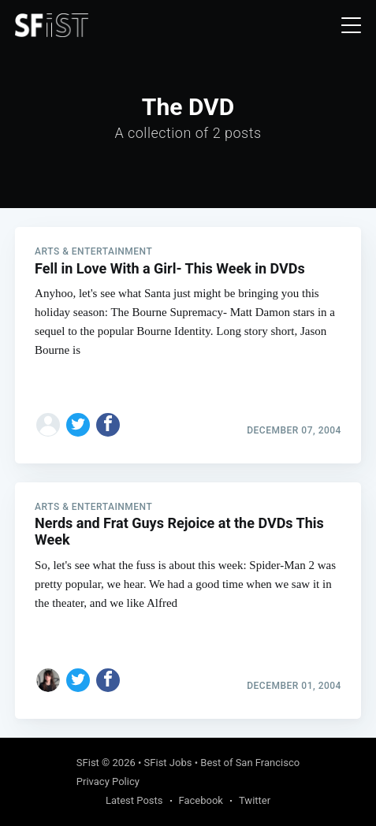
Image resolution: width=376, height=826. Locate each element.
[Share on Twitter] (78, 424)
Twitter (254, 800)
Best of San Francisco (250, 762)
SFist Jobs (168, 762)
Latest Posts (134, 800)
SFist (87, 762)
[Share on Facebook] (108, 424)
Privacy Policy (108, 781)
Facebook (201, 800)
